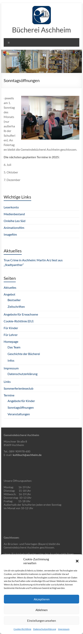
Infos (11, 360)
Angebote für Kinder (21, 401)
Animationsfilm (14, 227)
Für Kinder (11, 328)
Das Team (14, 347)
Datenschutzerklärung (44, 629)
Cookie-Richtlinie (22, 629)
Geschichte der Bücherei (24, 354)
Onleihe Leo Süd (14, 221)
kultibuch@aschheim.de (27, 454)
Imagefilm (10, 234)
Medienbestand (14, 214)
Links (7, 381)
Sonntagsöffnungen (21, 407)
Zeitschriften (16, 306)
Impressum (63, 629)
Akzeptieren (41, 599)
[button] (77, 561)
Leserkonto (11, 207)
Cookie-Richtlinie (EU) (19, 321)
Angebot (9, 294)
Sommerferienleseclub (18, 388)
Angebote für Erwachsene (21, 314)
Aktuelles (10, 287)
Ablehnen (41, 610)
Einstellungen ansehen (41, 620)
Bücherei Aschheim (41, 29)
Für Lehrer (11, 335)
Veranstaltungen (19, 414)
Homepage (11, 341)
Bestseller (14, 300)
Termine (9, 395)
